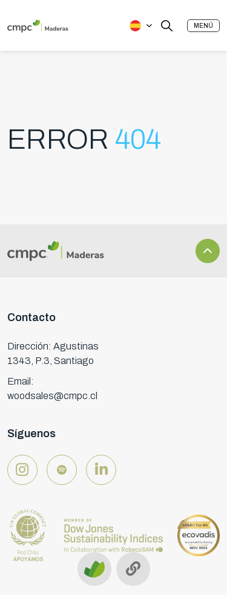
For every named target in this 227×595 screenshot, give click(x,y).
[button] (203, 25)
